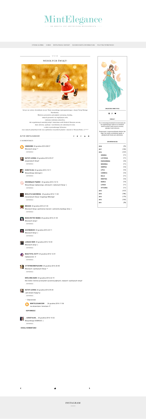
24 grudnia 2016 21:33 (40, 206)
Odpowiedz (29, 152)
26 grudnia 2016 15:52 (46, 318)
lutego (103, 185)
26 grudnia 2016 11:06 (55, 303)
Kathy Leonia (30, 158)
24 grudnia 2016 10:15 (50, 182)
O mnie (48, 45)
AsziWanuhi (30, 230)
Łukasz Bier (30, 242)
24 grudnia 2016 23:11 (44, 230)
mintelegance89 (37, 303)
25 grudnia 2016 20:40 (51, 266)
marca (103, 182)
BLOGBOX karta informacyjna (84, 45)
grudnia (103, 155)
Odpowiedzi (31, 300)
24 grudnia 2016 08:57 (42, 146)
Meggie (28, 206)
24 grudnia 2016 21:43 (49, 218)
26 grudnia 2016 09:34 (45, 290)
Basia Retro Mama (33, 218)
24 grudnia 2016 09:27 (45, 158)
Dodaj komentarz (28, 328)
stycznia (104, 188)
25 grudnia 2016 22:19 (46, 278)
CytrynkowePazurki (34, 266)
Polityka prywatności (105, 45)
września (104, 164)
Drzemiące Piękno (33, 182)
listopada (104, 158)
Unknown (29, 146)
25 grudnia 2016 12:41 (47, 254)
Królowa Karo (31, 278)
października (105, 161)
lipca (103, 170)
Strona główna (38, 45)
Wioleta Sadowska (33, 194)
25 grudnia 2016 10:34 (44, 242)
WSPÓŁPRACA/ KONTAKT (61, 45)
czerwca (104, 173)
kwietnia (104, 179)
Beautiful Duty (31, 254)
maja (103, 176)
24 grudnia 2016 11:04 (50, 194)
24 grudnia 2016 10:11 (43, 170)
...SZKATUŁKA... (31, 318)
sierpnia (104, 167)
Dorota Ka (29, 170)
